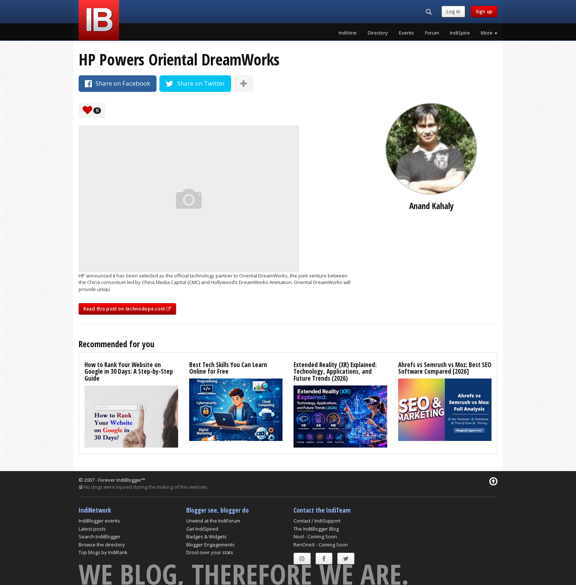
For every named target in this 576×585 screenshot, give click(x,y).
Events (406, 32)
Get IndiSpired (202, 528)
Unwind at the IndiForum (213, 520)
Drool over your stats (209, 552)
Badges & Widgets (206, 536)
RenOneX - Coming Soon (321, 544)
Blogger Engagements (210, 544)
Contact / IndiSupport (317, 520)
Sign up (484, 11)
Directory (378, 32)
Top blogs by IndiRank (103, 552)
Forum (432, 32)
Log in (453, 11)
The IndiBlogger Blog (316, 528)
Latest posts (92, 528)
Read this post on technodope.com (127, 309)
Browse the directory (102, 544)
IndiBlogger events (99, 520)
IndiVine (348, 32)
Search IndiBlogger (99, 536)
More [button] (489, 32)
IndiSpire (460, 32)
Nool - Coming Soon (315, 536)
